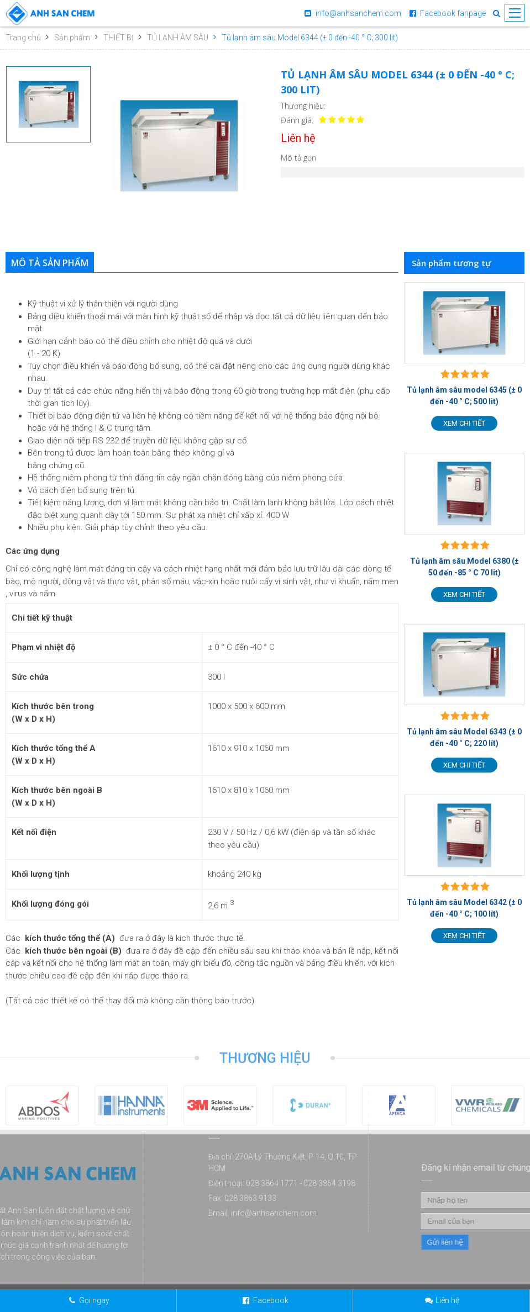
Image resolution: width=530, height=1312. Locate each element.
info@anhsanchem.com (358, 13)
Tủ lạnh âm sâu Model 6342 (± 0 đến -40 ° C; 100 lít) (464, 908)
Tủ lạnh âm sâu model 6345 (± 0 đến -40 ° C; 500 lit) (464, 395)
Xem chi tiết (464, 423)
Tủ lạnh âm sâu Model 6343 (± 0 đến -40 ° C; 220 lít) (464, 737)
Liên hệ (447, 1300)
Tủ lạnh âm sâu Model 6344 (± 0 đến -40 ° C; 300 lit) (310, 37)
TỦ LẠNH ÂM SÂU (177, 37)
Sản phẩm (72, 37)
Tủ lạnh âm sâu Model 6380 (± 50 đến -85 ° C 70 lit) (464, 567)
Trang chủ (23, 37)
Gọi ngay (94, 1300)
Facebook (270, 1300)
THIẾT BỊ (118, 37)
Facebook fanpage (453, 13)
